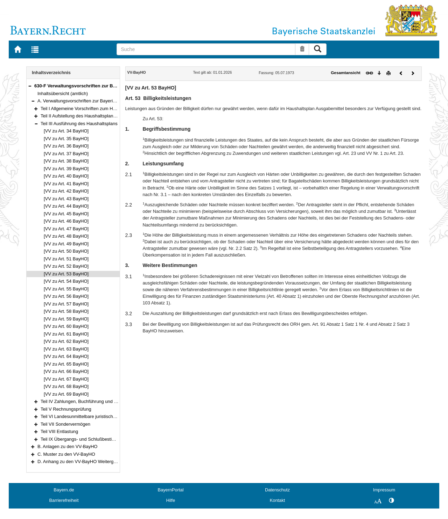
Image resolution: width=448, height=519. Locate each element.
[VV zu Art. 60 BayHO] (66, 326)
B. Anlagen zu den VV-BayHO (67, 446)
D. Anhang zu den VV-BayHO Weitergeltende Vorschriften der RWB (105, 461)
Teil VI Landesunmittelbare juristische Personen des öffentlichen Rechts (112, 416)
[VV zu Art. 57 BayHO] (66, 304)
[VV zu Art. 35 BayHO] (66, 138)
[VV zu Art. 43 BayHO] (66, 198)
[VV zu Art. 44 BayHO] (66, 206)
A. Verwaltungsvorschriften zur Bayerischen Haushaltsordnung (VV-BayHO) (113, 100)
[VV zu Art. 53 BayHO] (66, 273)
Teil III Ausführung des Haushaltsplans (79, 123)
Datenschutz (277, 489)
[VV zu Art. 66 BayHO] (66, 371)
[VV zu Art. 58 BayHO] (66, 311)
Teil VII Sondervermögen (65, 424)
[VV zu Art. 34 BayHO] (66, 131)
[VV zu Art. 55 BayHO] (66, 288)
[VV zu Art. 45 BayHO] (66, 213)
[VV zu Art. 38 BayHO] (66, 161)
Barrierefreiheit (64, 500)
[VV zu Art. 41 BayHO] (66, 183)
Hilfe (170, 500)
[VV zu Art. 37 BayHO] (66, 153)
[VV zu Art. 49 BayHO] (66, 243)
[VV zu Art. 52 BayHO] (66, 266)
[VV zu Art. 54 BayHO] (66, 281)
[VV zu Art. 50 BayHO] (66, 251)
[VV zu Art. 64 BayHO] (66, 356)
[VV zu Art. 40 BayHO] (66, 176)
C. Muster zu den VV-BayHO (66, 454)
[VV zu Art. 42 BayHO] (66, 191)
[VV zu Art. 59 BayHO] (66, 319)
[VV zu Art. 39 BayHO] (66, 168)
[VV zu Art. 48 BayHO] (66, 236)
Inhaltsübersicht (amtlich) (62, 93)
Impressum (384, 489)
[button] (29, 85)
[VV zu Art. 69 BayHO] (66, 394)
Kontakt (277, 500)
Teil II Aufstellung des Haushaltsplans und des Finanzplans (100, 115)
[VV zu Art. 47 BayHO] (66, 228)
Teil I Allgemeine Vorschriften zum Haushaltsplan (89, 108)
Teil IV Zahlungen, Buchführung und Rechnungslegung (95, 401)
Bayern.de (64, 489)
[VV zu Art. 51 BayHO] (66, 258)
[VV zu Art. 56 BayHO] (66, 296)
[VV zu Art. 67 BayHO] (66, 379)
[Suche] (206, 49)
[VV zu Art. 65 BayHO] (66, 364)
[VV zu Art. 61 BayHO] (66, 334)
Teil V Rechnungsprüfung (66, 409)
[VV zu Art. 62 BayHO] (66, 341)
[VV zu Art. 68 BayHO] (66, 386)
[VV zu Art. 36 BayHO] (66, 146)
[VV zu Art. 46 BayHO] (66, 221)
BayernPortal (171, 489)
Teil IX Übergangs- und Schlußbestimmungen (86, 439)
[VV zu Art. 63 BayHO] (66, 349)
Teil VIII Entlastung (59, 431)
